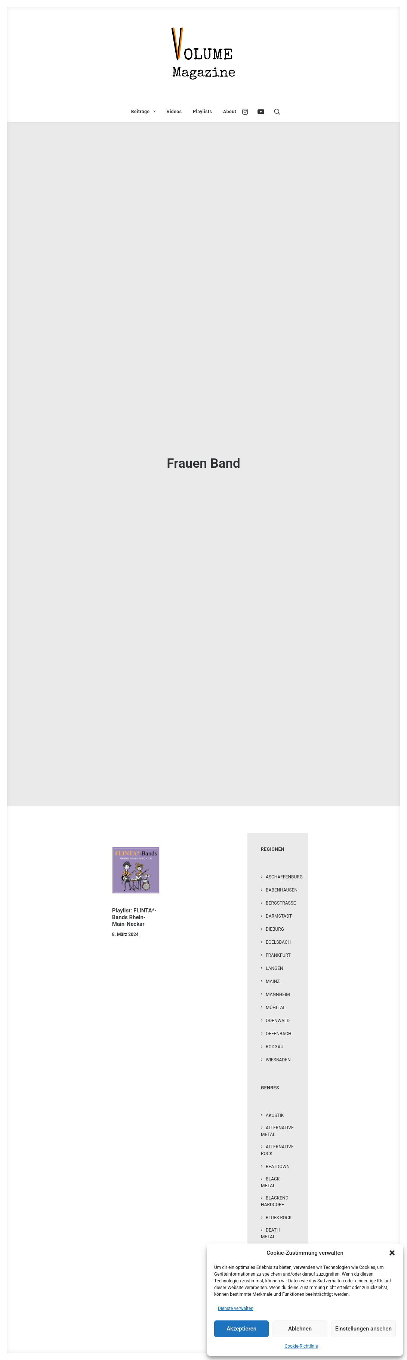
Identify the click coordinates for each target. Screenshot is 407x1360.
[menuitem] (143, 112)
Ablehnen (300, 1328)
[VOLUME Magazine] (203, 54)
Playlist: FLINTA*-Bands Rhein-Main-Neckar (134, 891)
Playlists (202, 111)
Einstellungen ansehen (363, 1328)
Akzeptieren (241, 1328)
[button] (392, 1253)
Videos (174, 111)
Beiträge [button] (143, 111)
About (229, 111)
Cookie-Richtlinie (301, 1346)
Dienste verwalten (235, 1308)
